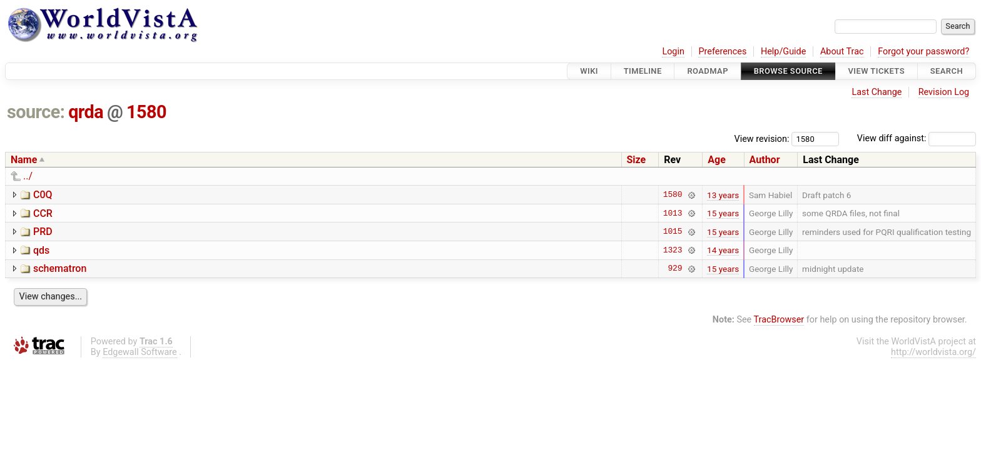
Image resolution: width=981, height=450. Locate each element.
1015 (673, 232)
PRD (43, 232)
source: (36, 111)
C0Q (43, 195)
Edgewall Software (140, 352)
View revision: (762, 138)
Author (765, 160)
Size (636, 160)
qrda (85, 111)
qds (41, 250)
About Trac (842, 51)
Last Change (876, 92)
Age (717, 160)
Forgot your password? (923, 51)
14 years (723, 250)
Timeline (643, 71)
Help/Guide (783, 51)
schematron (59, 268)
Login (673, 51)
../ (28, 176)
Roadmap (707, 71)
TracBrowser (779, 319)
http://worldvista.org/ (933, 352)
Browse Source (788, 71)
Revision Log (944, 92)
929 (675, 268)
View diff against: (916, 138)
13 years (723, 195)
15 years (723, 213)
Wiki (589, 71)
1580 (146, 111)
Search (946, 71)
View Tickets (876, 71)
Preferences (722, 51)
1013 (673, 213)
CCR (43, 213)
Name (24, 160)
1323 (673, 250)
